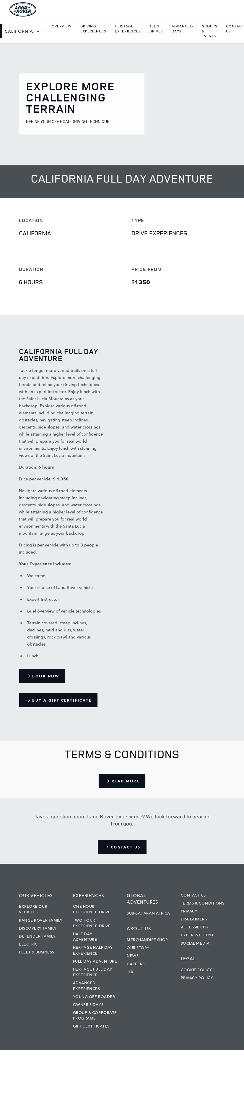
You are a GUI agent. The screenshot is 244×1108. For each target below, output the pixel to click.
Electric (28, 943)
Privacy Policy (197, 977)
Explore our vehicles (33, 908)
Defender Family (37, 935)
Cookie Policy (196, 969)
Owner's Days (88, 1004)
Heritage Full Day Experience (92, 971)
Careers (136, 963)
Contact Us (193, 894)
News (133, 955)
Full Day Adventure (95, 960)
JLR (130, 971)
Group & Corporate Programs (95, 1014)
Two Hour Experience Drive (92, 922)
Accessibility (195, 926)
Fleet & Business (36, 951)
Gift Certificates (91, 1025)
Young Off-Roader (94, 996)
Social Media (195, 943)
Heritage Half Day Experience (93, 949)
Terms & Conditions (203, 902)
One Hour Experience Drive (92, 908)
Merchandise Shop (147, 939)
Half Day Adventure (85, 936)
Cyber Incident (197, 934)
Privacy (189, 910)
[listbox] (24, 31)
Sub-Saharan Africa (148, 912)
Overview (61, 26)
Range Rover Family (41, 919)
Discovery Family (38, 927)
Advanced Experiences (86, 985)
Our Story (138, 947)
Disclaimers (194, 918)
